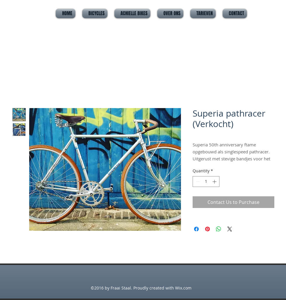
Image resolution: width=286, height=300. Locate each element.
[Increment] (215, 181)
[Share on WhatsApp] (218, 229)
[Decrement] (197, 181)
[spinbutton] (206, 181)
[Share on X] (229, 229)
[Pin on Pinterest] (207, 229)
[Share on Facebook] (196, 229)
